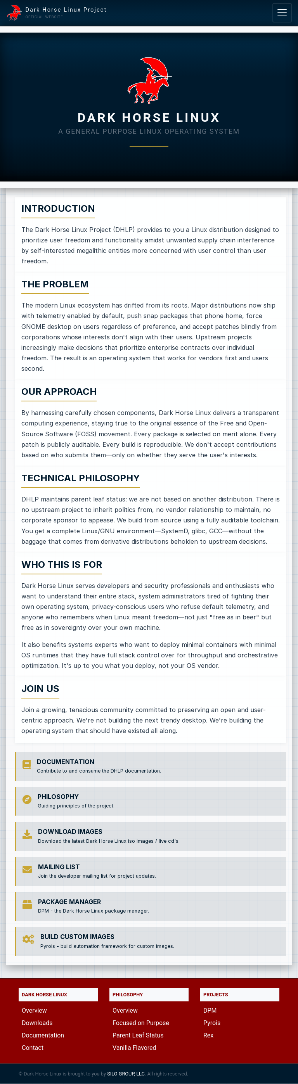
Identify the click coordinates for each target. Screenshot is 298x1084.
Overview (34, 1010)
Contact (32, 1047)
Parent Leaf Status (138, 1035)
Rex (208, 1035)
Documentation (43, 1035)
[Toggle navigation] (282, 12)
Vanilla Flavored (134, 1047)
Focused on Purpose (141, 1023)
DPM (210, 1010)
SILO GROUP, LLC (126, 1074)
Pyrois (211, 1023)
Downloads (37, 1023)
